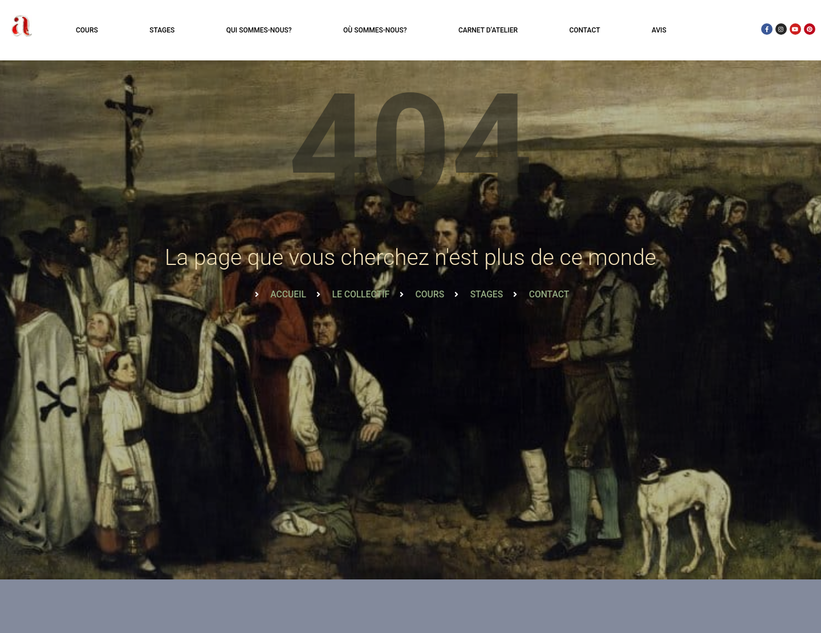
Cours (87, 30)
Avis (659, 30)
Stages (161, 30)
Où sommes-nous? (375, 30)
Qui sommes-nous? (259, 30)
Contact (584, 30)
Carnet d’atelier (488, 30)
